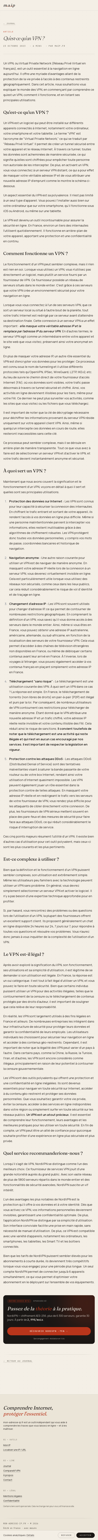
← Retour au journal (18, 1361)
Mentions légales (12, 1496)
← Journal (9, 24)
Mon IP (6, 1445)
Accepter (85, 1535)
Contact (7, 1479)
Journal (7, 1466)
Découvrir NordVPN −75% (49, 1331)
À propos (8, 1475)
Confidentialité (11, 1500)
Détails (30, 1535)
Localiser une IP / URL (14, 1449)
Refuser (66, 1535)
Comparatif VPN (11, 1470)
